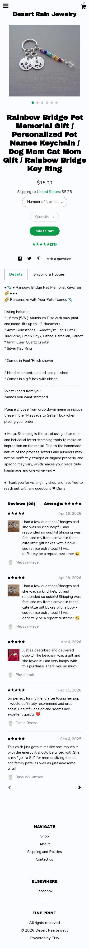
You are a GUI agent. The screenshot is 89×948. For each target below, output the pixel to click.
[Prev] (9, 788)
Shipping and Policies (44, 851)
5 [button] (52, 102)
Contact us (44, 859)
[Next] (79, 788)
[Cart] (83, 7)
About (44, 844)
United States (48, 191)
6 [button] (56, 102)
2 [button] (37, 102)
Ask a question (59, 259)
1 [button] (33, 102)
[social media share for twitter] (29, 259)
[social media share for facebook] (20, 259)
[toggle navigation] (6, 6)
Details (16, 274)
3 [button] (42, 102)
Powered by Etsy (44, 938)
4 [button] (47, 102)
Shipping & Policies (49, 274)
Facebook (45, 891)
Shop (44, 836)
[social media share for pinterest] (39, 259)
